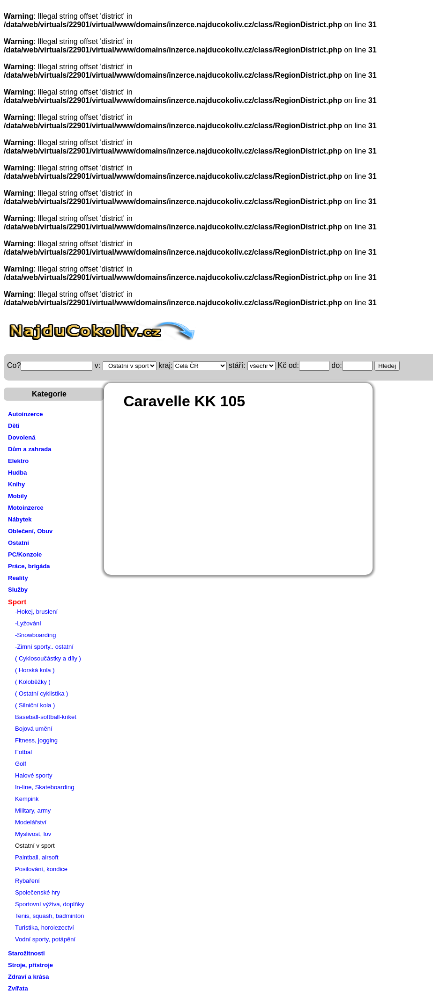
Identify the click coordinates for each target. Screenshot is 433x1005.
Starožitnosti (26, 953)
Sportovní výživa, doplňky (49, 904)
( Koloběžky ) (33, 681)
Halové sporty (33, 775)
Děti (14, 425)
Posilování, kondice (41, 869)
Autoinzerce (25, 414)
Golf (20, 763)
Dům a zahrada (29, 449)
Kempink (27, 798)
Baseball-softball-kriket (45, 716)
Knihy (16, 484)
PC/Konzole (25, 554)
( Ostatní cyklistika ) (41, 693)
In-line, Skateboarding (44, 787)
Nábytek (20, 519)
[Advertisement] (261, 485)
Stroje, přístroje (30, 964)
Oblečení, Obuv (30, 531)
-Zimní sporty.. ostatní (44, 646)
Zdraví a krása (28, 976)
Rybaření (27, 880)
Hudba (17, 472)
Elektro (18, 460)
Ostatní (18, 542)
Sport (17, 602)
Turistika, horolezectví (44, 927)
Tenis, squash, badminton (49, 915)
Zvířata (18, 988)
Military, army (33, 810)
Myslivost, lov (33, 833)
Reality (18, 577)
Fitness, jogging (36, 740)
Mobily (17, 495)
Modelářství (30, 822)
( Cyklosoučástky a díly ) (48, 658)
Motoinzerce (26, 507)
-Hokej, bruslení (36, 611)
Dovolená (22, 437)
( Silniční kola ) (35, 705)
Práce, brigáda (29, 566)
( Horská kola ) (35, 670)
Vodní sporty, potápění (45, 939)
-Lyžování (28, 623)
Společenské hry (37, 892)
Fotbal (23, 752)
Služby (18, 589)
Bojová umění (33, 728)
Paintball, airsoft (37, 857)
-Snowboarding (35, 634)
